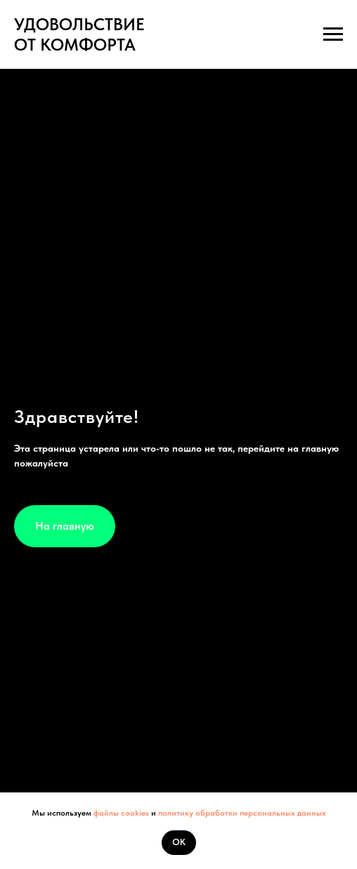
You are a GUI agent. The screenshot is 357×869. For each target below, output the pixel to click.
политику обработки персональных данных (242, 813)
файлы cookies (120, 813)
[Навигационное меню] (333, 34)
